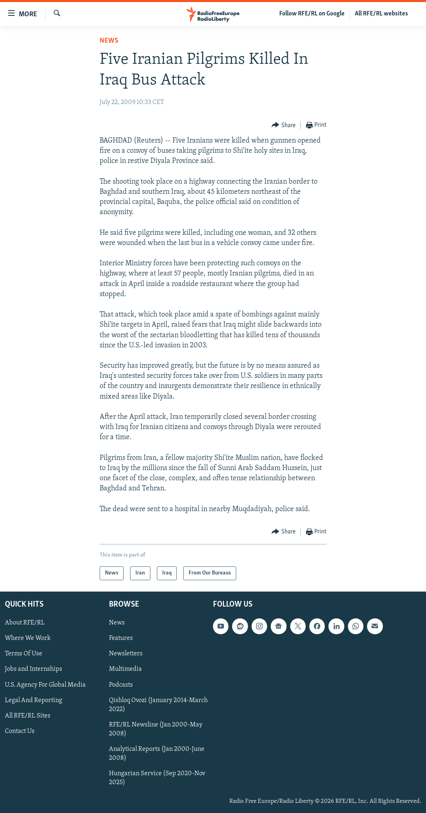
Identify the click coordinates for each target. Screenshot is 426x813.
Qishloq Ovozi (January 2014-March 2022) (158, 705)
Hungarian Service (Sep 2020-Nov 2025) (157, 778)
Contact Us (20, 731)
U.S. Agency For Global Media (45, 685)
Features (121, 638)
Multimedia (125, 669)
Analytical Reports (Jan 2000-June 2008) (156, 753)
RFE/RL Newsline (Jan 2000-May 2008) (155, 729)
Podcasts (121, 685)
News (109, 41)
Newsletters (126, 653)
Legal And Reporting (33, 700)
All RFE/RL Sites (27, 716)
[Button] (284, 125)
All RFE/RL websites (381, 14)
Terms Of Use (23, 653)
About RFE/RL (25, 623)
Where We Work (28, 638)
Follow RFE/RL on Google (312, 14)
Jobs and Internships (33, 669)
